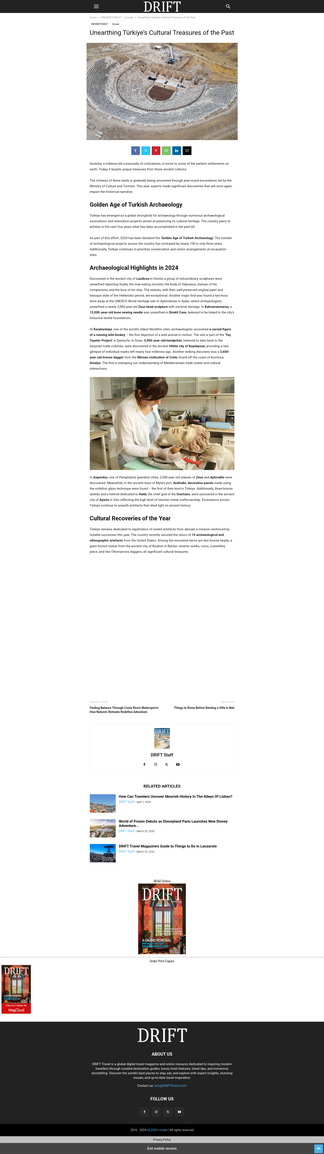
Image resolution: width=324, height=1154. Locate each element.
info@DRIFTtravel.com (170, 1086)
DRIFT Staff (162, 755)
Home (93, 17)
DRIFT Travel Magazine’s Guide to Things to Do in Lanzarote (168, 846)
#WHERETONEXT (111, 17)
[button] (96, 6)
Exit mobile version (162, 1148)
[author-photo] (162, 749)
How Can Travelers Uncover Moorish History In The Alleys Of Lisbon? (175, 796)
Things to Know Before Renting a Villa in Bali (204, 708)
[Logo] (162, 1041)
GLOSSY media (157, 1130)
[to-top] (318, 1146)
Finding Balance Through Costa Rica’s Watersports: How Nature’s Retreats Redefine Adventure (124, 710)
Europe (129, 17)
